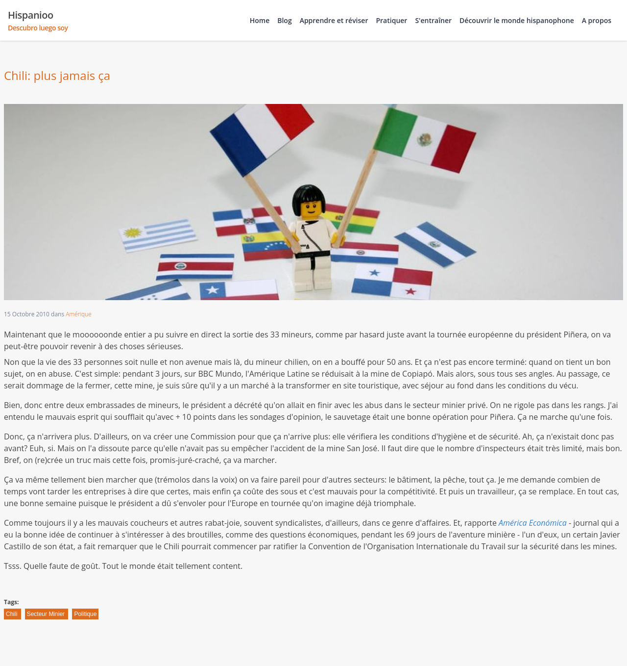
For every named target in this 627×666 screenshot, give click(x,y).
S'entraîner (433, 20)
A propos (596, 20)
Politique (85, 614)
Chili (12, 614)
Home (260, 20)
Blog (284, 20)
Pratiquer (391, 20)
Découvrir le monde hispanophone (516, 20)
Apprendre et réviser (334, 20)
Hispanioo (38, 20)
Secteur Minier (47, 614)
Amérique (79, 314)
